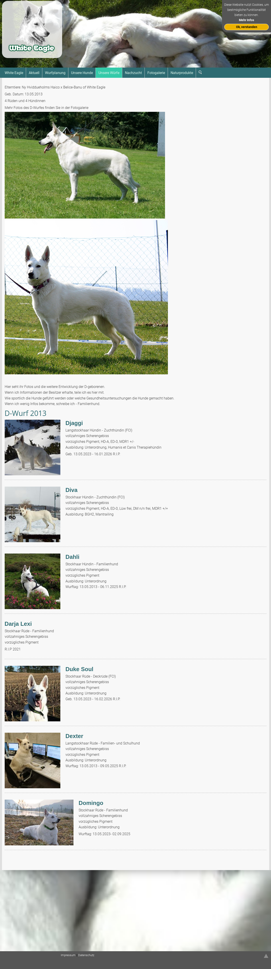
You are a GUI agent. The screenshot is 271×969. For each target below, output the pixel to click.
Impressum (68, 955)
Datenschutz (86, 955)
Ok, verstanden (246, 27)
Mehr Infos (246, 20)
